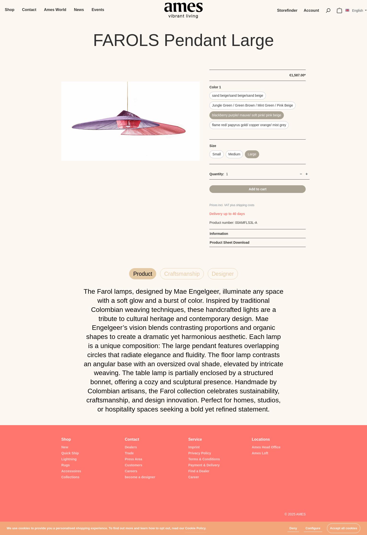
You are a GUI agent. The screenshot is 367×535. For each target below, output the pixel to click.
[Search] (328, 10)
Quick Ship (70, 453)
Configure (313, 528)
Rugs (65, 465)
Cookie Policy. (195, 528)
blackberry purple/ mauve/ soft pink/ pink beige (246, 115)
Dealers (131, 447)
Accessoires (71, 471)
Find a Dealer (198, 471)
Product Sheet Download (229, 242)
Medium (234, 154)
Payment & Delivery (204, 465)
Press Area (133, 459)
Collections (70, 477)
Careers (131, 471)
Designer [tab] (223, 274)
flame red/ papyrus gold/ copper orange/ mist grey (249, 125)
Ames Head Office (266, 447)
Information (219, 234)
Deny (293, 528)
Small (216, 154)
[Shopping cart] (339, 10)
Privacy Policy (199, 453)
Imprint (194, 447)
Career (193, 477)
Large (252, 154)
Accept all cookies (343, 528)
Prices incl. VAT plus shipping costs (231, 205)
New (64, 447)
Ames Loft (260, 453)
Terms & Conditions (204, 459)
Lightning (69, 459)
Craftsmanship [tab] (182, 274)
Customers (133, 465)
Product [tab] (142, 274)
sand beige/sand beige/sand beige (237, 95)
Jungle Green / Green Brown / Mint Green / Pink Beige (252, 105)
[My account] (311, 10)
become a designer (140, 477)
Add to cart (257, 189)
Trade (129, 453)
